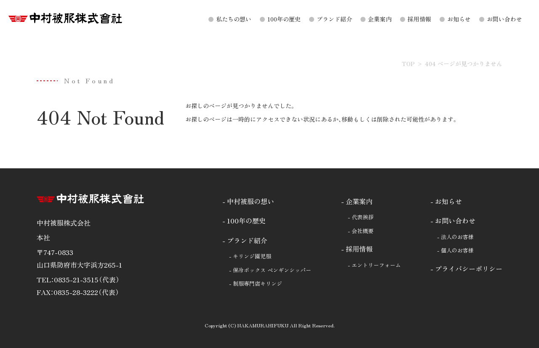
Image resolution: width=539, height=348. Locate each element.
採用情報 (419, 19)
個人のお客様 (457, 250)
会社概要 (363, 231)
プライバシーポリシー (468, 268)
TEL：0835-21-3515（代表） (78, 279)
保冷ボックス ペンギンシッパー (272, 270)
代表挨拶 (363, 217)
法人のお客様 (457, 237)
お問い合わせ (504, 19)
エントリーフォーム (376, 265)
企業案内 (380, 19)
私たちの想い (233, 19)
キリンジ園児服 (252, 256)
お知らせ (459, 19)
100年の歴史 (284, 19)
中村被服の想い (250, 201)
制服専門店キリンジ (257, 283)
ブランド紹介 (334, 19)
